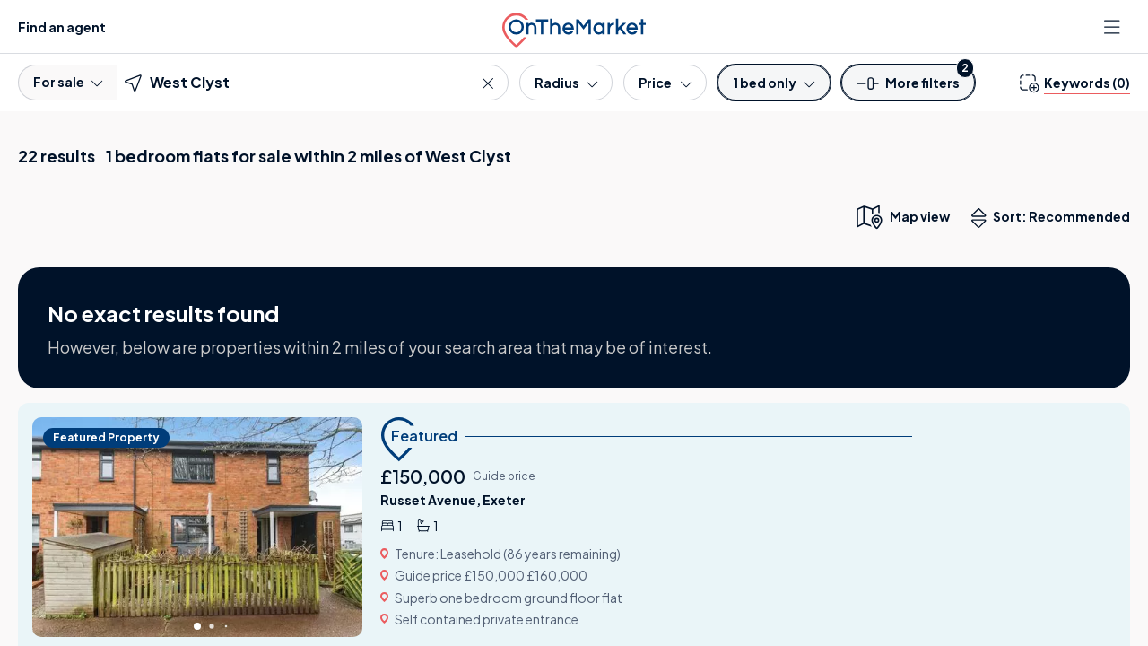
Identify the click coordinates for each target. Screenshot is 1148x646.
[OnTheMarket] (574, 26)
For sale (67, 82)
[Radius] (566, 82)
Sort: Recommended (1054, 218)
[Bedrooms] (774, 82)
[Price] (665, 82)
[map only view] (902, 216)
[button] (908, 88)
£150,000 (422, 476)
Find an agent (62, 27)
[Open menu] (1114, 27)
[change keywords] (1075, 82)
